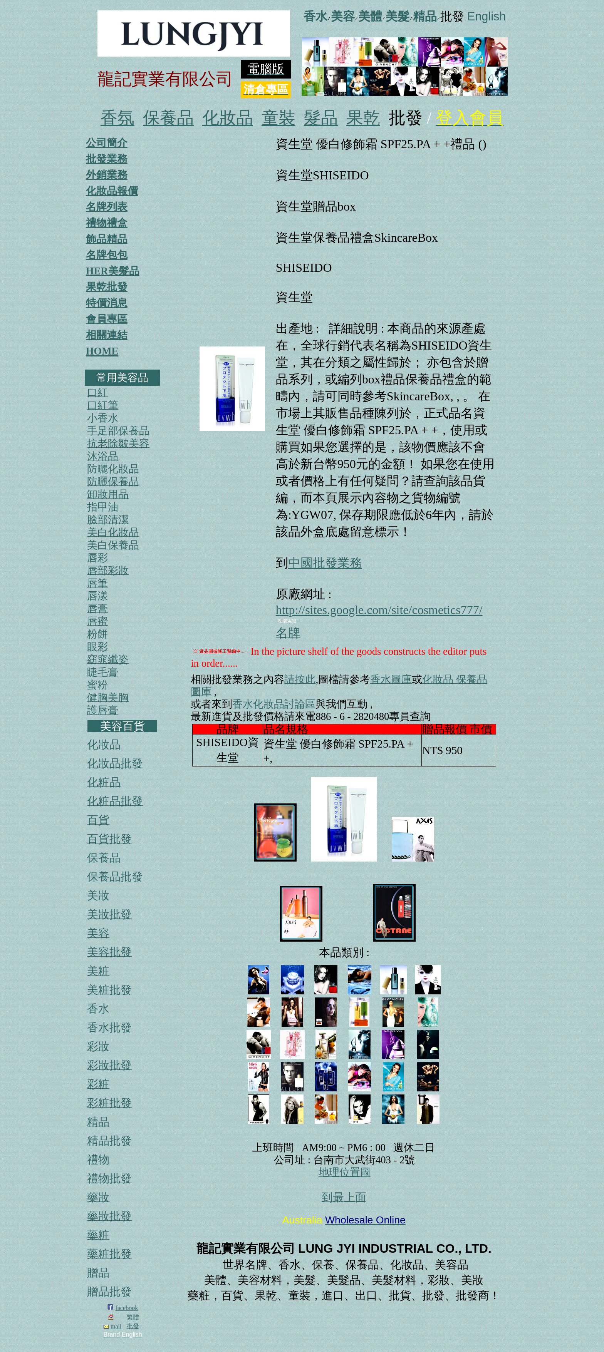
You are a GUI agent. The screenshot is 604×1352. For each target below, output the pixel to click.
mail (112, 1326)
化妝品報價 (112, 191)
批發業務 (107, 159)
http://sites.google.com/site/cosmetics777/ (379, 610)
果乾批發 (107, 287)
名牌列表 (107, 207)
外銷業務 (107, 175)
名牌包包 (107, 255)
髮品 (321, 118)
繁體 (133, 1317)
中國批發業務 (325, 563)
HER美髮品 (112, 271)
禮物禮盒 (107, 223)
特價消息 (107, 303)
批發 (133, 1326)
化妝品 (227, 118)
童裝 (278, 118)
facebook (127, 1308)
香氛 (117, 118)
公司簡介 (107, 143)
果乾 (363, 118)
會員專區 (107, 319)
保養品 (168, 118)
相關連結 (107, 335)
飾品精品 (107, 239)
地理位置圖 (345, 1172)
